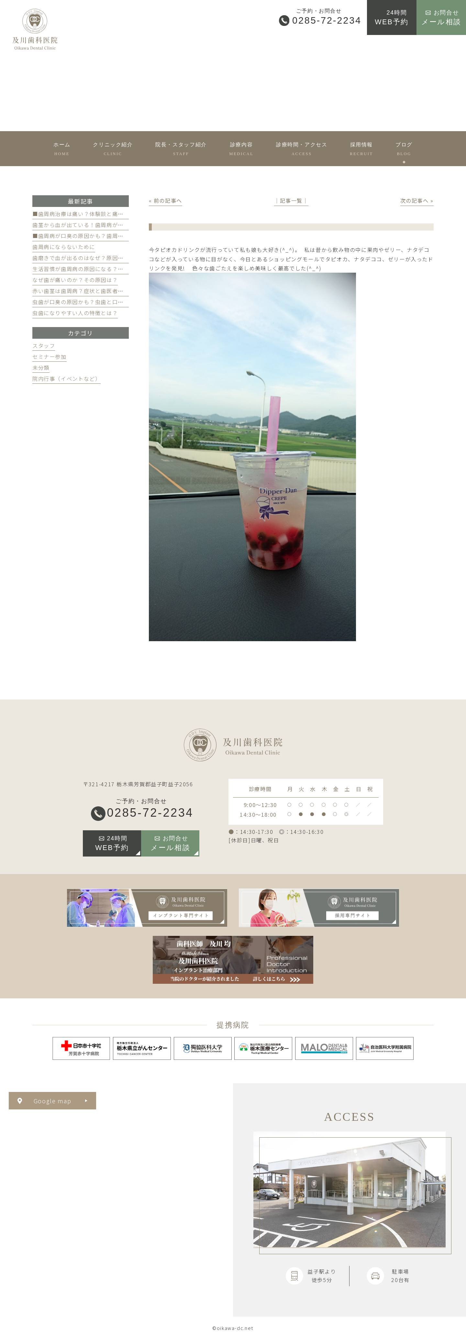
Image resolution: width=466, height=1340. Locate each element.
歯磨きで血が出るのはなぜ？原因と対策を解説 (92, 258)
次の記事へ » (417, 200)
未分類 (41, 367)
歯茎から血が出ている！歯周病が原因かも (86, 225)
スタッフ (43, 345)
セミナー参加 (49, 356)
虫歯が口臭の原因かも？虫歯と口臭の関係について (97, 302)
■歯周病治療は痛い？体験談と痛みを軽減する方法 (97, 214)
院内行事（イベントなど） (66, 378)
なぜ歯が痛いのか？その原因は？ (75, 280)
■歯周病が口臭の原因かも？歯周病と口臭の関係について (106, 236)
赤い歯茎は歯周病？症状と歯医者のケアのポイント (97, 291)
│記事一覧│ (291, 200)
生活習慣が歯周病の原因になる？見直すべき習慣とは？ (103, 269)
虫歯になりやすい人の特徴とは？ (75, 313)
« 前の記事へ (165, 200)
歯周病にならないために (63, 247)
